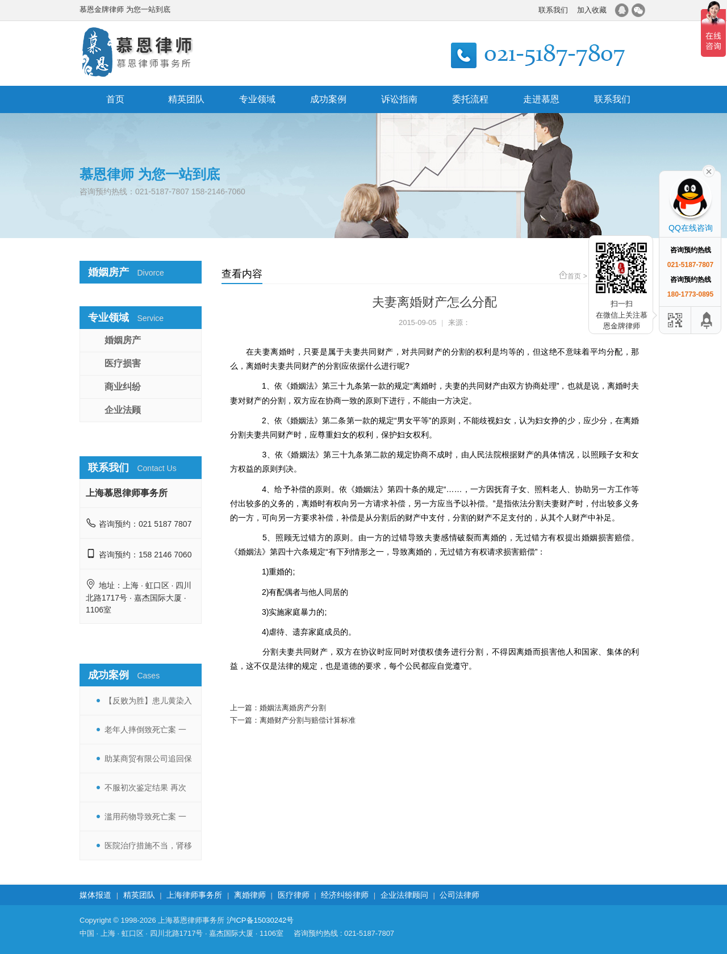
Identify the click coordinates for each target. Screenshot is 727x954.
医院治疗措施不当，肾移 (148, 845)
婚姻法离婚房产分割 (293, 707)
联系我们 (553, 10)
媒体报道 (95, 894)
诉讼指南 (399, 99)
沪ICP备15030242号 (260, 920)
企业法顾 (123, 410)
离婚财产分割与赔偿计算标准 (308, 720)
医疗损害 (123, 363)
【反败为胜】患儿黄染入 (148, 700)
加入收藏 (592, 10)
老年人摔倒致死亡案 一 (145, 729)
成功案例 (328, 99)
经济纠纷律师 (345, 894)
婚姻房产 (123, 340)
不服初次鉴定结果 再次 (145, 787)
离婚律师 (250, 894)
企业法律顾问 (404, 894)
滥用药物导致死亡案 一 (145, 816)
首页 (115, 99)
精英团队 (186, 99)
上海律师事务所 (194, 894)
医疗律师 (294, 894)
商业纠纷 (123, 386)
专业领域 (257, 99)
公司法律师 (459, 894)
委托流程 (470, 99)
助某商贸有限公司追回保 (148, 758)
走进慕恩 (541, 99)
